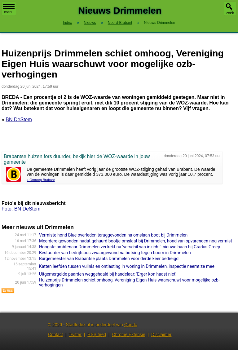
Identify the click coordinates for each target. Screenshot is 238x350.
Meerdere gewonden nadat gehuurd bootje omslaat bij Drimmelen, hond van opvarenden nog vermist (135, 240)
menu (9, 9)
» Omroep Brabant (41, 180)
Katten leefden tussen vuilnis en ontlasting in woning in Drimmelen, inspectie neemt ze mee (126, 266)
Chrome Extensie (128, 334)
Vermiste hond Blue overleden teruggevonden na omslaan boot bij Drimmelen (113, 235)
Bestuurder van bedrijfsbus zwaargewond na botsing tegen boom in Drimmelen (115, 252)
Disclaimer (161, 334)
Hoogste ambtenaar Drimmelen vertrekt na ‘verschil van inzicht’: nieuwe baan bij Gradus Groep (129, 246)
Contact (55, 334)
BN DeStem (19, 119)
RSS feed (96, 334)
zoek (230, 13)
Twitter (75, 334)
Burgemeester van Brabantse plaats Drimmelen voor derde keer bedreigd (108, 258)
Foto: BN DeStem (21, 208)
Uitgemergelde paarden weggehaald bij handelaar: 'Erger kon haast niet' (107, 274)
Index (67, 22)
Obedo (130, 324)
